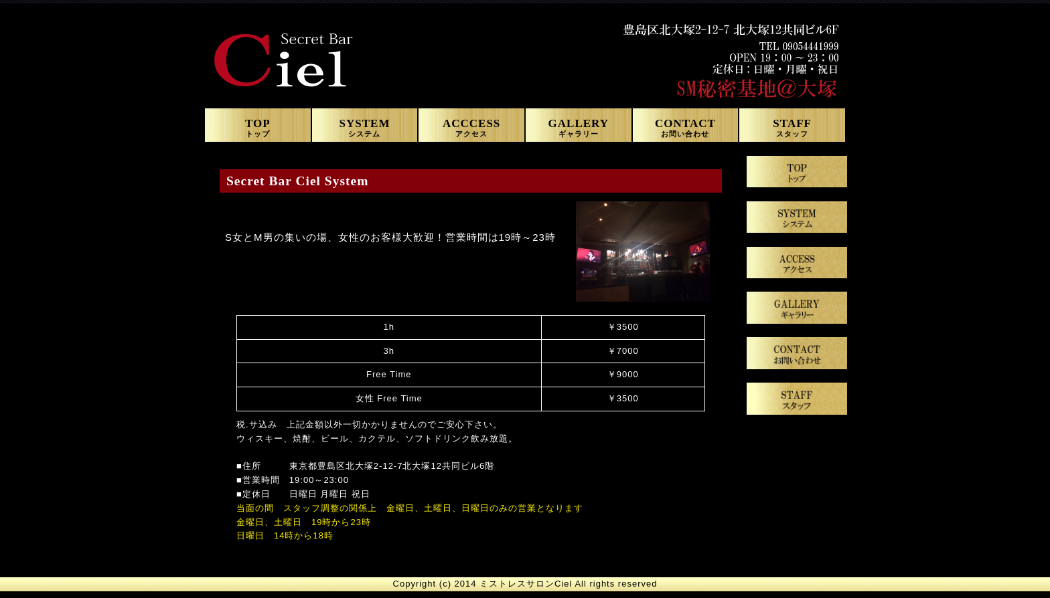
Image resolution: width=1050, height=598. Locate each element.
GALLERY (578, 126)
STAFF (792, 126)
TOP (258, 126)
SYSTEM (365, 126)
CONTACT (686, 126)
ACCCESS (471, 126)
